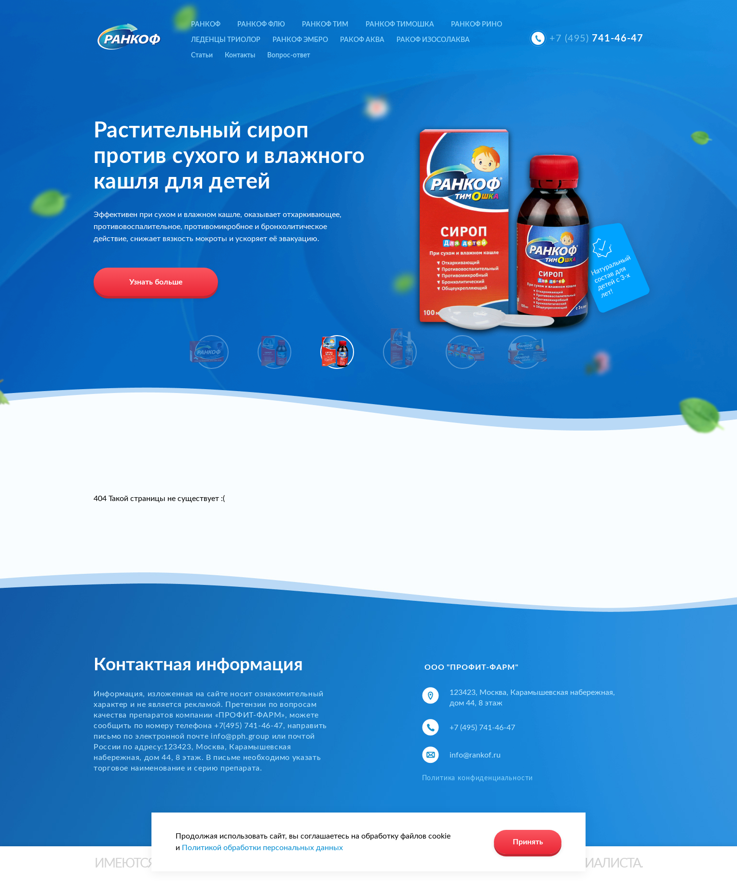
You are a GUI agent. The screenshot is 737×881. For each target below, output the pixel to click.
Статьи (202, 55)
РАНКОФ (205, 24)
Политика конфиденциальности (477, 778)
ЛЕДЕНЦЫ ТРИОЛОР (225, 40)
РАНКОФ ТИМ (325, 24)
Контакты (240, 55)
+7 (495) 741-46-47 (482, 728)
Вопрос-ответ (288, 55)
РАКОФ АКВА (362, 40)
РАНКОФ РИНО (476, 24)
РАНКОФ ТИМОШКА (400, 24)
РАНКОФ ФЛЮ (261, 24)
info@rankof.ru (475, 755)
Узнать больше (156, 282)
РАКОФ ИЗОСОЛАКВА (433, 40)
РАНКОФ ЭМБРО (300, 40)
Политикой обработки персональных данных (262, 848)
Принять (528, 842)
